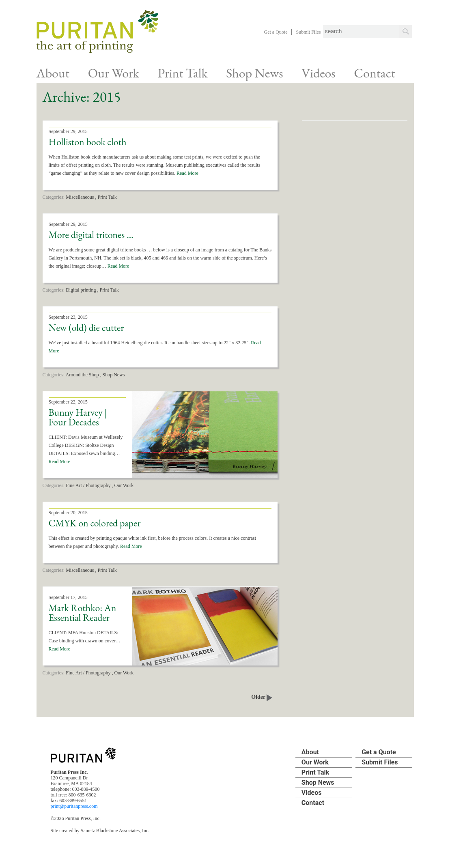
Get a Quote (276, 32)
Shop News (254, 73)
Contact (374, 73)
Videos (318, 73)
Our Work (113, 73)
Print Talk (182, 73)
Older (261, 697)
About (53, 73)
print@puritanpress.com (74, 806)
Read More (187, 173)
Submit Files (308, 32)
